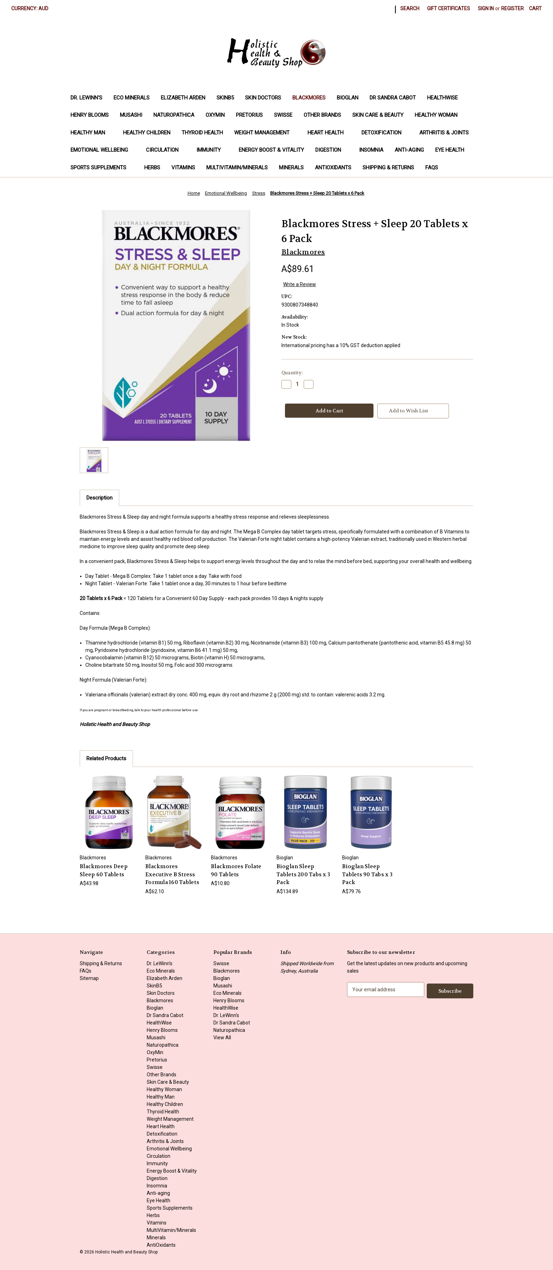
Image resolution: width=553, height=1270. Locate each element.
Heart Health (329, 132)
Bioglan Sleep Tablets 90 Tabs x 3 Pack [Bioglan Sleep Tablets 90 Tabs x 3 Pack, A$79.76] (367, 874)
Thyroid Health (202, 132)
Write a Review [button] (299, 284)
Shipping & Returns (388, 167)
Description (99, 498)
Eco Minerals (132, 98)
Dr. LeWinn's (86, 98)
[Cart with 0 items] (535, 8)
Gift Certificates (448, 8)
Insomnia (371, 150)
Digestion (331, 150)
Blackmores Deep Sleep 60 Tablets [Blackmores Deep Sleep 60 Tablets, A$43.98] (104, 870)
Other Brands (322, 115)
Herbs (152, 167)
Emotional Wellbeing (103, 150)
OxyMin (215, 115)
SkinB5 (225, 98)
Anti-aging (409, 150)
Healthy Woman (439, 115)
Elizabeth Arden (183, 98)
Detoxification (384, 132)
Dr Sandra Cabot (393, 98)
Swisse (283, 115)
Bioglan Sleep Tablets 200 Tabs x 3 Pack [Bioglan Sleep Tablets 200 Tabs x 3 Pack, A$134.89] (303, 874)
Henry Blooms (90, 115)
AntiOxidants (333, 167)
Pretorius (249, 115)
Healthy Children (146, 132)
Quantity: (292, 373)
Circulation (165, 150)
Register (512, 8)
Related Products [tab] (106, 758)
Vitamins (183, 167)
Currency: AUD (32, 8)
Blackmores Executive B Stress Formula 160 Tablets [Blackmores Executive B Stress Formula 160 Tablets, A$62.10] (172, 874)
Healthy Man (91, 132)
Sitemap (89, 978)
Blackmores (309, 98)
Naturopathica (173, 115)
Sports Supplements (102, 167)
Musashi (131, 115)
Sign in (486, 8)
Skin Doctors (263, 98)
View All (222, 1037)
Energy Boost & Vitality (271, 150)
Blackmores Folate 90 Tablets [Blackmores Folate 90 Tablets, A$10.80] (236, 870)
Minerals (291, 167)
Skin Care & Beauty (377, 115)
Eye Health (449, 150)
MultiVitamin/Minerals (237, 167)
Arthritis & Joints (447, 132)
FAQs (431, 167)
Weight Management (265, 132)
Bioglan (347, 98)
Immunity (211, 150)
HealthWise (442, 98)
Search (409, 8)
